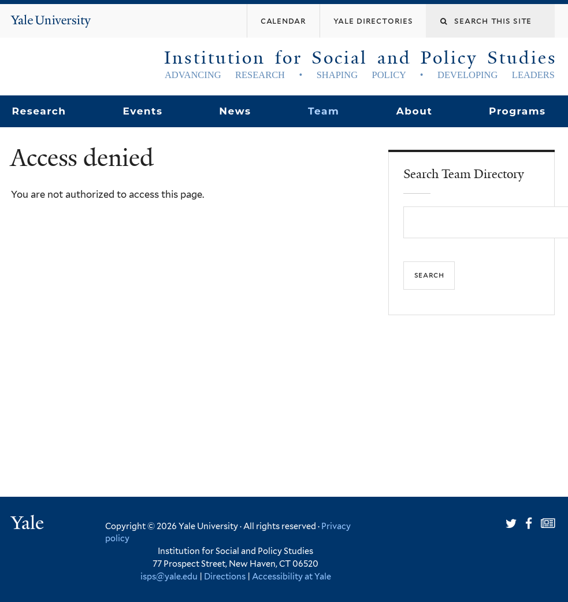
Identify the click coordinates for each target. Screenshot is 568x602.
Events (142, 111)
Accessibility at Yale (291, 576)
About (414, 111)
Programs (517, 111)
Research (39, 111)
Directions (225, 576)
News (235, 111)
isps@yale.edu (169, 576)
